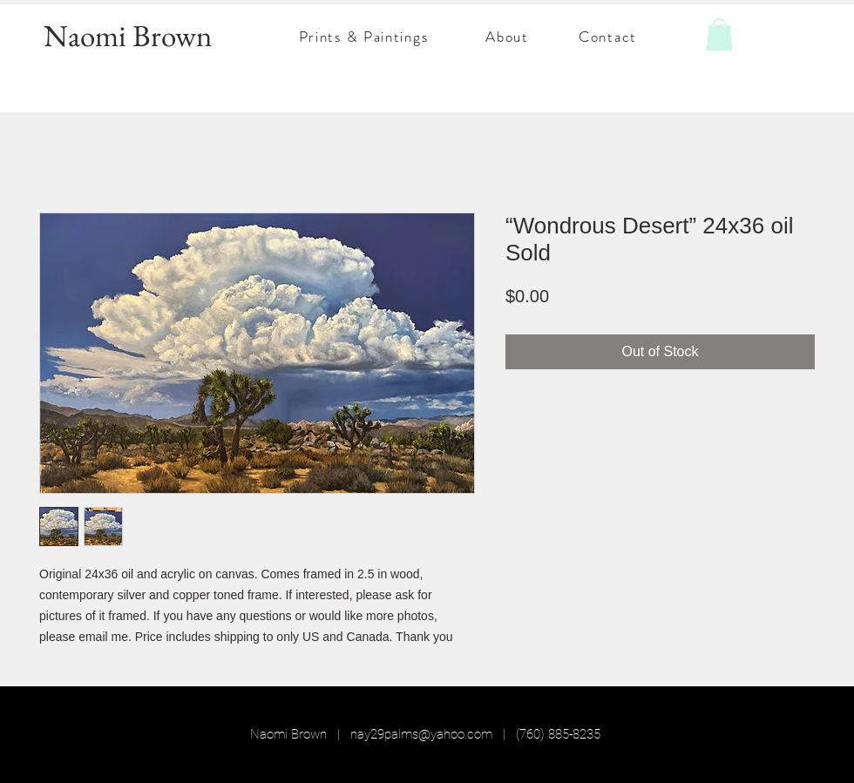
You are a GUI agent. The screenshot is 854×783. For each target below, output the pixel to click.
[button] (719, 34)
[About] (509, 36)
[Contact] (609, 36)
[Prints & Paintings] (365, 36)
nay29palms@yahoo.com (421, 734)
